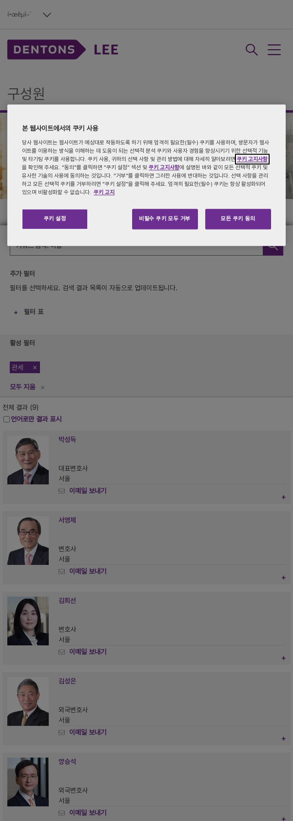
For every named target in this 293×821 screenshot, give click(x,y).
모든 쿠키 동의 (238, 219)
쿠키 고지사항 (252, 159)
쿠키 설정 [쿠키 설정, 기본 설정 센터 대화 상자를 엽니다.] (55, 219)
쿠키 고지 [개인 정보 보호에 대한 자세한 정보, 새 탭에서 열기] (104, 192)
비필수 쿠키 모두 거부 (165, 219)
